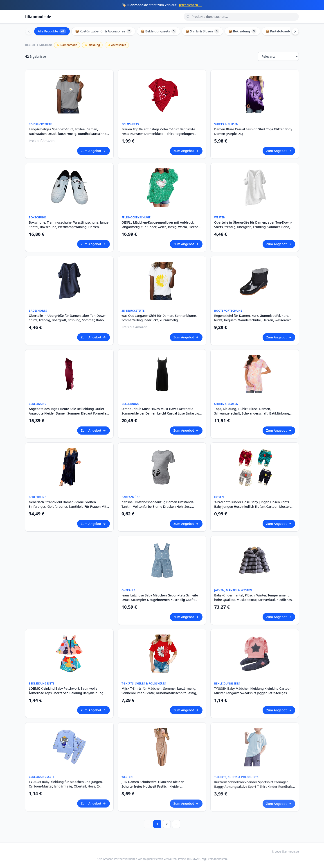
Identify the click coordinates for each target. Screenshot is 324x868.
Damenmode (67, 45)
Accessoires (117, 45)
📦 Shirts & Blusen (202, 31)
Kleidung (92, 45)
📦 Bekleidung (242, 31)
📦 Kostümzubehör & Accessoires (103, 31)
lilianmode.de (38, 16)
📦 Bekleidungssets (158, 31)
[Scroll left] (28, 31)
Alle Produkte (52, 31)
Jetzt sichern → (190, 5)
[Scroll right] (295, 31)
